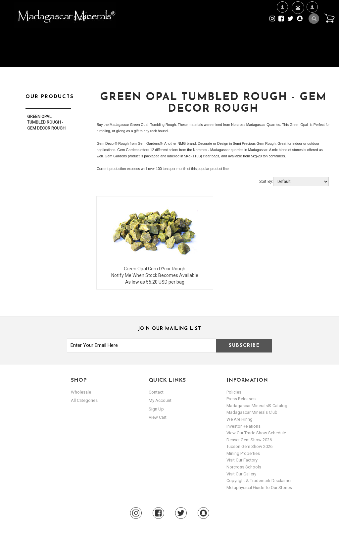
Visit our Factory (242, 460)
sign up (156, 408)
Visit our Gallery (241, 473)
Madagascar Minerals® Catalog (256, 405)
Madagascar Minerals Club (251, 412)
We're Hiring (282, 28)
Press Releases (241, 398)
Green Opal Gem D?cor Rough (154, 268)
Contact (297, 15)
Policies (233, 392)
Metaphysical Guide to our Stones (259, 487)
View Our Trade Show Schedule (256, 432)
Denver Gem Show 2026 (249, 439)
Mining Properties (243, 453)
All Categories (84, 400)
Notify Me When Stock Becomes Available (154, 275)
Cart (329, 17)
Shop (81, 18)
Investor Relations (243, 426)
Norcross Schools (243, 466)
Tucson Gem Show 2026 (249, 446)
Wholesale (81, 392)
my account (160, 400)
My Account (312, 28)
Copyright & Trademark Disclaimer (259, 480)
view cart (158, 417)
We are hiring (239, 419)
